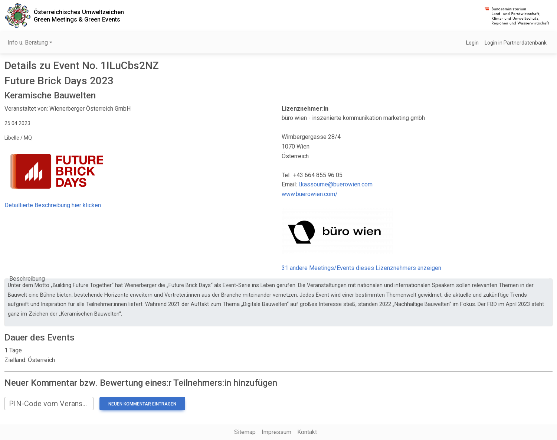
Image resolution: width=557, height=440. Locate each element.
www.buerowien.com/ (310, 194)
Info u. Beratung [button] (27, 42)
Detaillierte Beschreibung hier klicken (52, 205)
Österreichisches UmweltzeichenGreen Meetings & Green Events (79, 16)
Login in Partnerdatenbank (516, 43)
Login (472, 43)
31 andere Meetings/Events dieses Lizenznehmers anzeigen (361, 267)
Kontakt (307, 432)
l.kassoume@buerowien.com (335, 184)
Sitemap (245, 432)
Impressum (276, 432)
